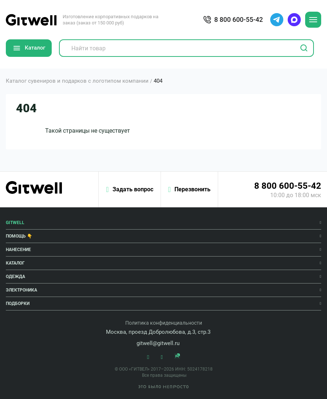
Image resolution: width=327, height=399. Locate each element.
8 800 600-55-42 (287, 186)
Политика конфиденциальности (163, 323)
